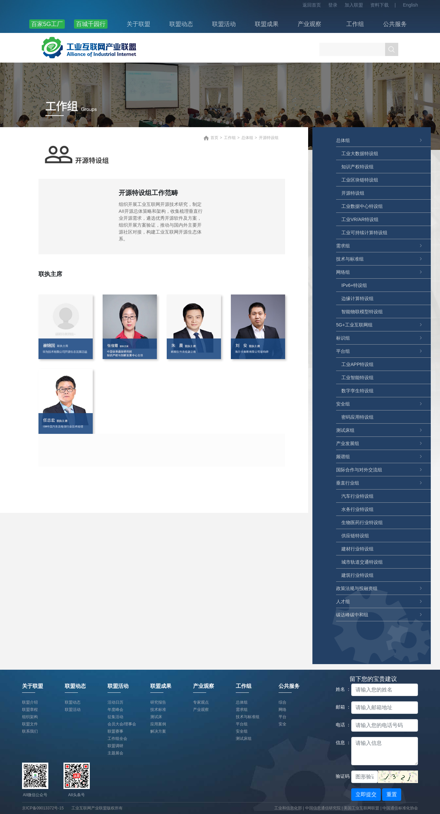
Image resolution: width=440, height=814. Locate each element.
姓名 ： (341, 689)
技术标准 (158, 709)
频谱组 (343, 456)
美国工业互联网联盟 (361, 808)
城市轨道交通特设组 (362, 562)
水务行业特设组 (357, 509)
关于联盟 (138, 24)
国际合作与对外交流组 (359, 469)
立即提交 (366, 794)
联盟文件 (30, 724)
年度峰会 (115, 709)
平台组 (343, 351)
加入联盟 (354, 5)
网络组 (343, 272)
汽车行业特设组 (357, 496)
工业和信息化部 (288, 808)
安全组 (343, 404)
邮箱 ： (341, 707)
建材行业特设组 (357, 548)
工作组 (355, 24)
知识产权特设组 (357, 166)
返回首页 (312, 5)
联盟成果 (267, 24)
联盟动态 (181, 24)
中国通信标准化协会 (400, 808)
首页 (214, 137)
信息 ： (341, 742)
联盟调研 (115, 746)
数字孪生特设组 (357, 390)
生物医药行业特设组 (362, 522)
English (410, 5)
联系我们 (30, 731)
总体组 (343, 140)
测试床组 (345, 430)
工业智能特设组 (357, 377)
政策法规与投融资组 (357, 588)
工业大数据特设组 (359, 153)
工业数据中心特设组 (362, 206)
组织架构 (30, 717)
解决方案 (158, 731)
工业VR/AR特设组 (360, 219)
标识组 (343, 338)
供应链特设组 (355, 535)
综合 (282, 702)
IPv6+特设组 (354, 285)
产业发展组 (347, 443)
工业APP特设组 (357, 364)
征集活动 (115, 717)
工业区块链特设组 (359, 179)
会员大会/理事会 (122, 724)
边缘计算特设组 (357, 298)
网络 (282, 709)
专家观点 (201, 702)
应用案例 (158, 724)
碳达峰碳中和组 (352, 614)
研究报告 (158, 702)
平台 (282, 717)
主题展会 (115, 753)
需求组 (343, 245)
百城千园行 (91, 24)
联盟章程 (30, 709)
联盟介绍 (30, 702)
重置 (391, 794)
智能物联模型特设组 (362, 311)
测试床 (156, 717)
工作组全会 (117, 738)
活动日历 (115, 702)
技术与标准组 (350, 259)
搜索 (391, 49)
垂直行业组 (347, 483)
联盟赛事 (115, 731)
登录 (332, 5)
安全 (282, 724)
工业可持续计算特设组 (364, 232)
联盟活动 (224, 24)
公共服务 (395, 24)
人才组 (343, 601)
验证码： (341, 776)
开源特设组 (352, 193)
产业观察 (309, 24)
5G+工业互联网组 (354, 324)
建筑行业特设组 (357, 575)
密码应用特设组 (357, 417)
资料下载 (379, 5)
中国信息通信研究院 (323, 808)
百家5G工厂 (47, 24)
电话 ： (341, 724)
